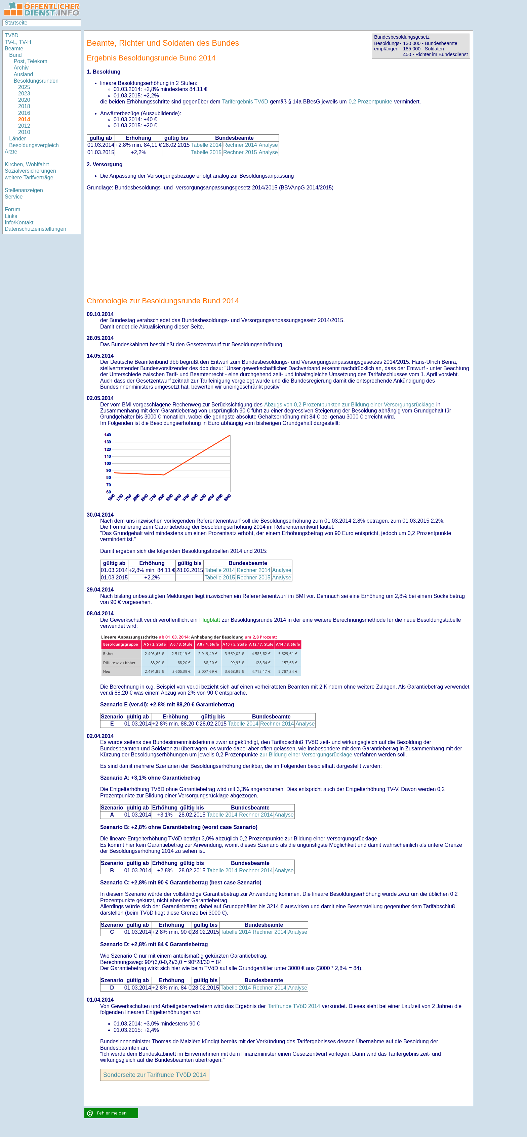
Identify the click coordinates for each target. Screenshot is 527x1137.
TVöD (11, 35)
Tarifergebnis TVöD (245, 101)
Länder (17, 138)
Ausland (23, 74)
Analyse (268, 145)
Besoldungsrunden (36, 81)
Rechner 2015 (240, 152)
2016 (24, 113)
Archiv (21, 68)
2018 (24, 106)
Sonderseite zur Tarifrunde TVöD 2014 (154, 1075)
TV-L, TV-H (18, 42)
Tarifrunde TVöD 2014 (294, 1006)
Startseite (16, 23)
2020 (24, 100)
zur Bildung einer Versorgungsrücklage (306, 754)
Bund (15, 55)
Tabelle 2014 (206, 145)
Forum (12, 209)
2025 (24, 87)
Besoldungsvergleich (34, 145)
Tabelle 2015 (206, 152)
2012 (24, 126)
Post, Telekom (30, 61)
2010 (24, 132)
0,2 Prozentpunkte (370, 101)
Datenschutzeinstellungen (35, 229)
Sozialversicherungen (30, 171)
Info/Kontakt (19, 222)
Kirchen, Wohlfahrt (27, 164)
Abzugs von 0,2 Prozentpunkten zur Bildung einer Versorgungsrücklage (349, 404)
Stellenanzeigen (24, 190)
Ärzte (11, 152)
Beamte (14, 48)
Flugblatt (209, 620)
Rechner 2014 (240, 145)
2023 (24, 93)
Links (11, 216)
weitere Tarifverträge (29, 177)
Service (14, 197)
